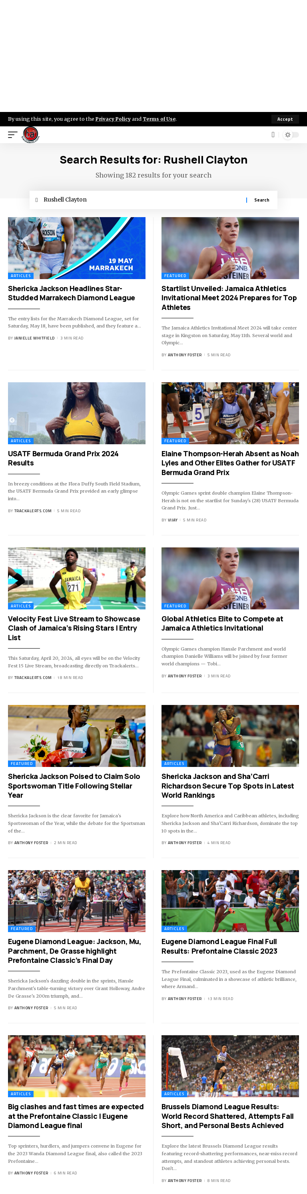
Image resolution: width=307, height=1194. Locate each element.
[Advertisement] (153, 56)
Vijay (173, 522)
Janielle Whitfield (34, 340)
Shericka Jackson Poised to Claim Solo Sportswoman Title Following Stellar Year (74, 787)
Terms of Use (162, 119)
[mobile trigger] (15, 134)
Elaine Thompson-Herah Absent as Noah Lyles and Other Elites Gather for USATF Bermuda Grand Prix (230, 464)
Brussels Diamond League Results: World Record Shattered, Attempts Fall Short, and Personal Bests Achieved (227, 1118)
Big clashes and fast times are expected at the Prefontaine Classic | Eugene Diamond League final (76, 1118)
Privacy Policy (114, 119)
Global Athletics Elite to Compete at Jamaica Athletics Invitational (222, 624)
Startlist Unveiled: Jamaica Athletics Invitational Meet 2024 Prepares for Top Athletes (229, 299)
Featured (175, 277)
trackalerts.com (33, 512)
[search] (273, 135)
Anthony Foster (185, 357)
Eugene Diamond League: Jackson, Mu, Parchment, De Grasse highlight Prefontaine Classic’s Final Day (75, 952)
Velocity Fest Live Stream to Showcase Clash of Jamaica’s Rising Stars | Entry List (74, 629)
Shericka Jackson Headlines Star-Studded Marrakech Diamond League (71, 294)
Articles (21, 277)
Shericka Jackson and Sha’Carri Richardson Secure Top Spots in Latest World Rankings (227, 787)
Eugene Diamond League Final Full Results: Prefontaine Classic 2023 (219, 947)
